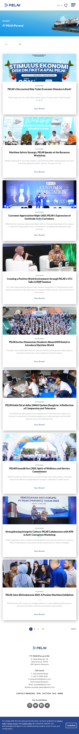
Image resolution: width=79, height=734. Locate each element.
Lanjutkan (71, 725)
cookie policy (27, 723)
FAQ (54, 693)
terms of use (12, 723)
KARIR (60, 693)
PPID (39, 693)
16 (43, 629)
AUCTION (46, 693)
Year (6, 44)
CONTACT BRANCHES (25, 693)
